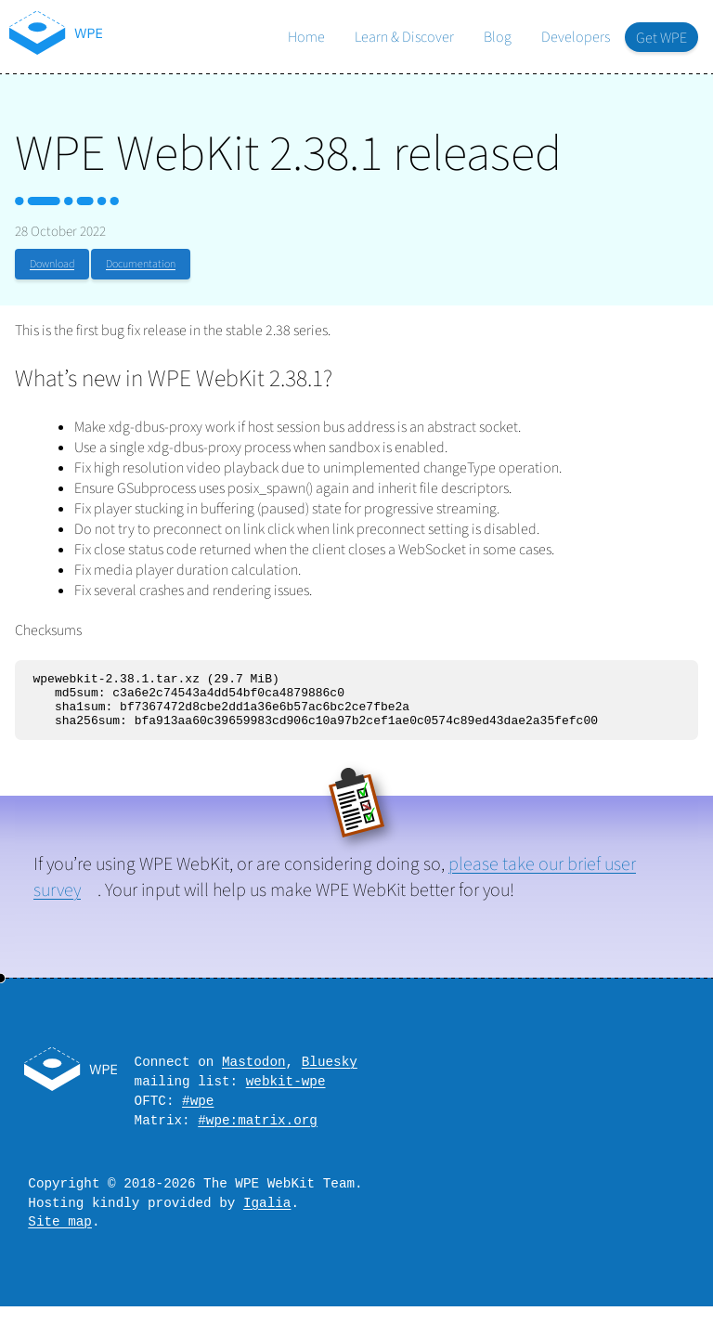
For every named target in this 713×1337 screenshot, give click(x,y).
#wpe (198, 1119)
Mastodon (254, 1075)
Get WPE (661, 38)
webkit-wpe (286, 1097)
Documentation (140, 264)
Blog (498, 37)
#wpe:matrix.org (258, 1141)
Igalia (267, 1230)
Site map (60, 1251)
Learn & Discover (404, 37)
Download (52, 264)
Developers (575, 37)
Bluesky (329, 1075)
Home (306, 37)
